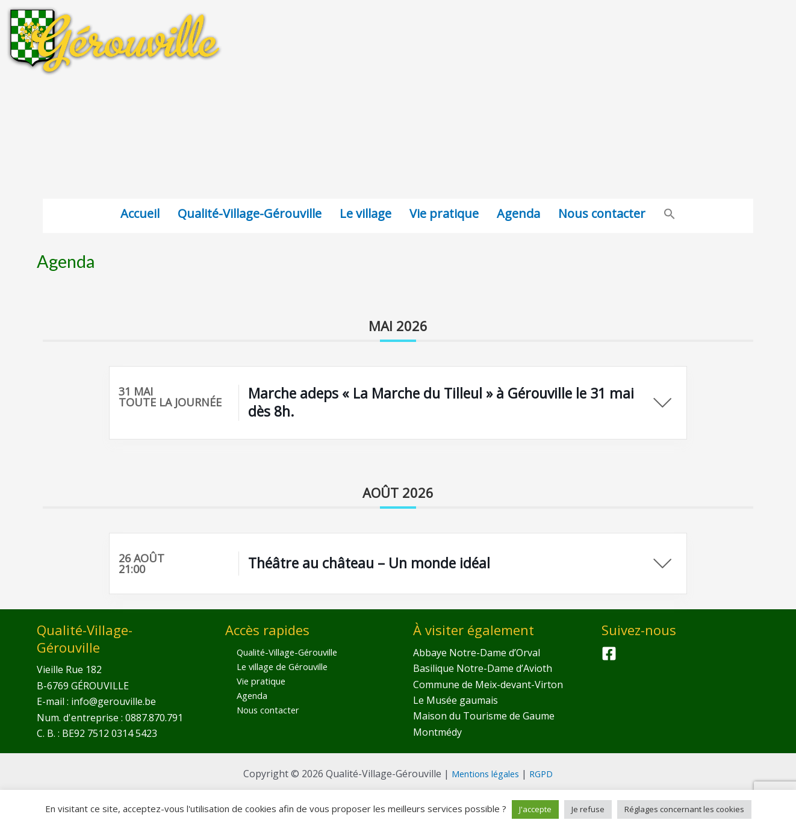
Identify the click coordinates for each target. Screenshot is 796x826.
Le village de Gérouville (277, 668)
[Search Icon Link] (670, 216)
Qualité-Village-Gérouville (250, 213)
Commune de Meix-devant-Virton (488, 684)
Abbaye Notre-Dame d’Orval (476, 652)
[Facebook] (609, 653)
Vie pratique (444, 213)
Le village (365, 213)
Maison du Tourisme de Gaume (484, 715)
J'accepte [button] (535, 809)
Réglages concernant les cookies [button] (684, 809)
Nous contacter (601, 213)
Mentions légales (484, 773)
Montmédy (437, 732)
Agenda (518, 213)
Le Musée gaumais (455, 700)
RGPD (546, 773)
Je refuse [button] (588, 809)
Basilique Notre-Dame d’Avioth (482, 668)
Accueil (140, 213)
